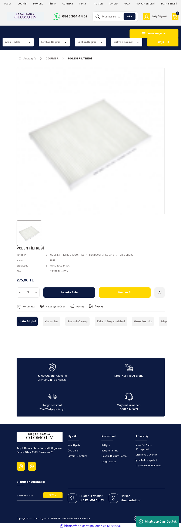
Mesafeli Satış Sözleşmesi (143, 447)
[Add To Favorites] (159, 292)
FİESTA (86, 254)
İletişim (105, 445)
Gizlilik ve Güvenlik (146, 454)
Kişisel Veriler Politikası (148, 465)
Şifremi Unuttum (77, 455)
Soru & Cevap (77, 321)
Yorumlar (51, 321)
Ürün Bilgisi (27, 321)
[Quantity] (28, 292)
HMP (52, 260)
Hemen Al (125, 292)
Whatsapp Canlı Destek (158, 521)
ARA (128, 16)
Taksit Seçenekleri (111, 321)
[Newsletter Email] (40, 495)
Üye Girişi (73, 450)
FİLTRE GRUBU (71, 254)
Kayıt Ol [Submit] (52, 495)
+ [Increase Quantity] (36, 292)
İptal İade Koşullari (146, 459)
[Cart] (175, 16)
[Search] (114, 17)
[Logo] (25, 16)
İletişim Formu (109, 450)
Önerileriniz (143, 321)
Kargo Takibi (108, 461)
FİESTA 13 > (113, 254)
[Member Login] (154, 16)
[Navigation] (154, 33)
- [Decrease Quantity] (19, 292)
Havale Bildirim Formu (114, 455)
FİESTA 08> (98, 254)
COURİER (55, 254)
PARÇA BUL (163, 42)
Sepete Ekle (69, 292)
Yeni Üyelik (74, 445)
